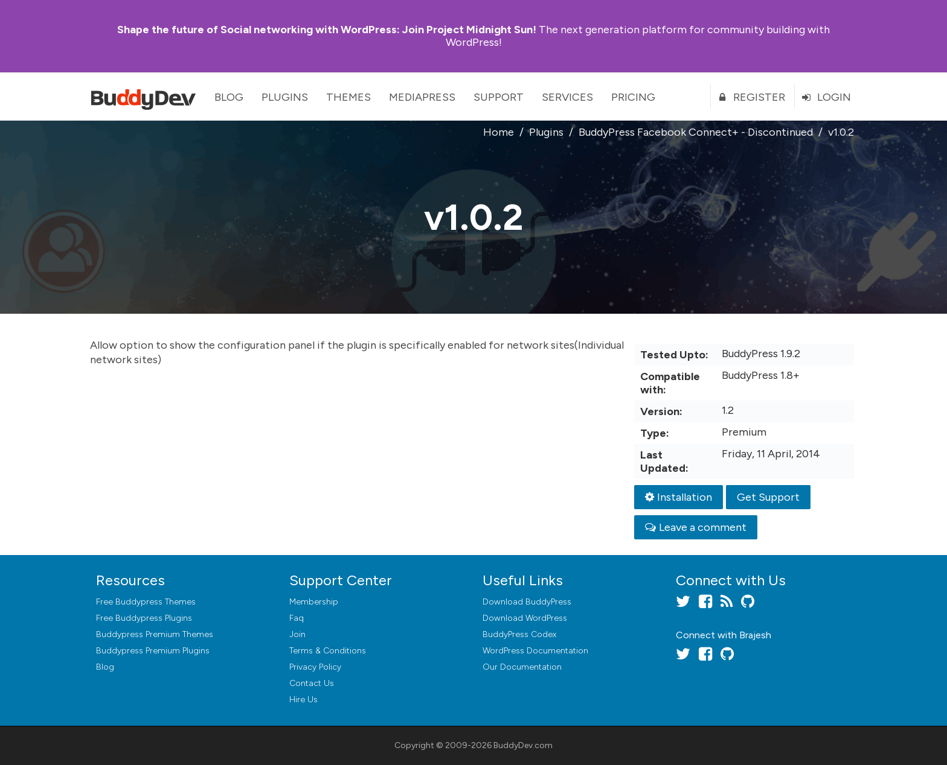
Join (297, 634)
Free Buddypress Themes (146, 602)
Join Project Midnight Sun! (326, 29)
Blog (228, 97)
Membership (313, 602)
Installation (678, 497)
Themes (348, 97)
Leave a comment (695, 527)
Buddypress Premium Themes (154, 634)
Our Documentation (522, 667)
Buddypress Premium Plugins (153, 651)
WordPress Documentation (535, 651)
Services (567, 97)
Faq (296, 618)
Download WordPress (525, 618)
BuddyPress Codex (519, 634)
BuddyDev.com (523, 745)
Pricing (633, 97)
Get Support (768, 497)
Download (527, 602)
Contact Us (311, 683)
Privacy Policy (315, 667)
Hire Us (303, 699)
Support (499, 97)
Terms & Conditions (327, 651)
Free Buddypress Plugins (144, 618)
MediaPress (422, 97)
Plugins (285, 97)
